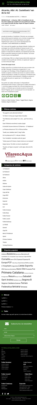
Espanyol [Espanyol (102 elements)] (20, 259)
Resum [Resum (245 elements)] (11, 276)
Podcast (3, 359)
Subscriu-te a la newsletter (21, 324)
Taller (2, 354)
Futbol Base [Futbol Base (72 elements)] (15, 263)
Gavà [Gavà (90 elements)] (19, 263)
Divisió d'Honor (4, 375)
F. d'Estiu (3, 356)
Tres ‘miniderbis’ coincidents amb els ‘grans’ (14, 138)
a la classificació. (14, 55)
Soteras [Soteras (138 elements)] (18, 283)
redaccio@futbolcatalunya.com (18, 400)
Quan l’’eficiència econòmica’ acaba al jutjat (14, 123)
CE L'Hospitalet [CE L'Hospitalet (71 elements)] (11, 256)
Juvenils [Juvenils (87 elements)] (31, 263)
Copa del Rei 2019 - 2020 (24, 387)
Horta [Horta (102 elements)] (27, 263)
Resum (26, 100)
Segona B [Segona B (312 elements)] (27, 279)
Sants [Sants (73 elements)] (20, 280)
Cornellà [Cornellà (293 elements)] (5, 259)
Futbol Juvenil (6, 218)
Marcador (3, 353)
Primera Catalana (7, 239)
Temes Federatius (27, 371)
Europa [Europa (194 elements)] (4, 262)
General (5, 227)
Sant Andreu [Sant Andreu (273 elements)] (7, 279)
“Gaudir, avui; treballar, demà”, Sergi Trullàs (14, 132)
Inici (2, 349)
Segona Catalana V (12, 102)
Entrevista (5, 198)
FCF (4, 207)
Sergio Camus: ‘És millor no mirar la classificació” (16, 144)
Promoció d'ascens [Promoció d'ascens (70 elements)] (28, 273)
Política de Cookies (26, 398)
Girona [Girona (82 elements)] (23, 263)
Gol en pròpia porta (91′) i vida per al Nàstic (14, 135)
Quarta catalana (24, 354)
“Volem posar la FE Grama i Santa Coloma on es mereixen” (18, 141)
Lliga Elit (5, 230)
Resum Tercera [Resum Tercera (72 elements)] (19, 276)
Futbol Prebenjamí (29, 380)
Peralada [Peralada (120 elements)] (29, 269)
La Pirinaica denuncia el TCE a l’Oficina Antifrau (15, 129)
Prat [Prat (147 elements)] (33, 269)
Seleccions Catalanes (28, 366)
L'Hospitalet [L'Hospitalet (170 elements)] (6, 266)
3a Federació (6, 174)
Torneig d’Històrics (8, 245)
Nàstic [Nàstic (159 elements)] (19, 269)
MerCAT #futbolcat (8, 233)
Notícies (3, 351)
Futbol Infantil (28, 377)
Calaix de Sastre (7, 186)
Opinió (4, 236)
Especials (5, 204)
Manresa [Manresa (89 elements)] (7, 269)
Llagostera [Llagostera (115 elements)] (14, 266)
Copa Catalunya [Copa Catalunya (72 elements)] (19, 256)
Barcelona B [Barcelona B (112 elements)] (25, 254)
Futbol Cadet (27, 375)
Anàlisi (4, 180)
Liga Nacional (4, 377)
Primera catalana (24, 349)
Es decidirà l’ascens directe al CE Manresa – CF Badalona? (18, 126)
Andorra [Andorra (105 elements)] (4, 254)
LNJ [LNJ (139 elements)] (2, 269)
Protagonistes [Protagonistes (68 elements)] (4, 276)
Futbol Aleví (27, 379)
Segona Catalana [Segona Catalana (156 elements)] (8, 283)
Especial (5, 201)
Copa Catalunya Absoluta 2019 (26, 385)
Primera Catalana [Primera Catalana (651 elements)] (12, 272)
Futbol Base (6, 213)
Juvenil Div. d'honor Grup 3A (27, 356)
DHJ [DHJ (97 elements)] (15, 259)
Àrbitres (5, 183)
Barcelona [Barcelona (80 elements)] (18, 254)
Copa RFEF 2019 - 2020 (24, 388)
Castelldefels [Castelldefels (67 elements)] (4, 256)
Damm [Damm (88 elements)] (12, 259)
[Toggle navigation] (3, 3)
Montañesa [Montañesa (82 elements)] (13, 269)
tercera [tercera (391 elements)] (16, 286)
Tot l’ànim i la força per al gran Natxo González (15, 116)
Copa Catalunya (7, 189)
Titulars (18, 100)
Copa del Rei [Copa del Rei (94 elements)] (27, 256)
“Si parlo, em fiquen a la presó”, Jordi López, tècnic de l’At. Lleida (18, 147)
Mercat (2, 357)
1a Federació (6, 169)
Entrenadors (26, 367)
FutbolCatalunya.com (18, 2)
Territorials (3, 379)
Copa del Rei (6, 192)
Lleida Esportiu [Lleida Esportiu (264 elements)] (26, 266)
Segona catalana (24, 351)
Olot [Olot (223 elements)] (23, 269)
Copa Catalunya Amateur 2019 (25, 390)
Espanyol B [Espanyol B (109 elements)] (26, 259)
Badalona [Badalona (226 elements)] (11, 254)
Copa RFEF (5, 195)
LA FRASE (5, 224)
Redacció (24, 16)
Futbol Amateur (11, 100)
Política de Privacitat (16, 398)
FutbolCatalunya (7, 221)
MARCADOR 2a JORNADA (19, 43)
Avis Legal (8, 398)
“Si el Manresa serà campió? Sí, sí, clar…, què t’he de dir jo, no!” (18, 119)
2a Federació (6, 171)
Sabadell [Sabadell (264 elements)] (27, 276)
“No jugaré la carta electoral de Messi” (13, 113)
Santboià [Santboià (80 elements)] (16, 280)
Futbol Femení (6, 216)
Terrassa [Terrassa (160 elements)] (23, 287)
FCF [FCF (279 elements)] (10, 262)
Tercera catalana (24, 353)
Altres (4, 177)
